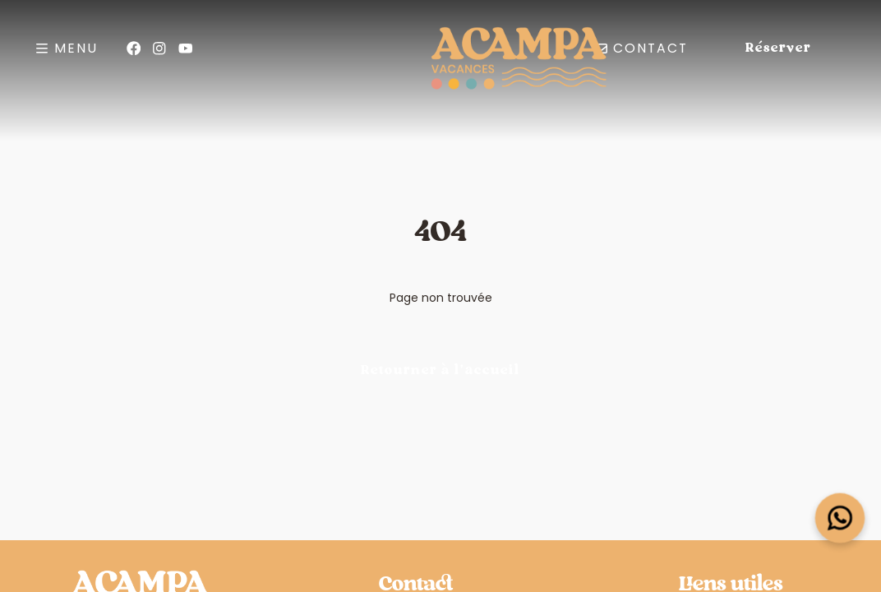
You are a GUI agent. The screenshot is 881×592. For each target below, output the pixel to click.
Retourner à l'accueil (440, 370)
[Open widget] (840, 518)
